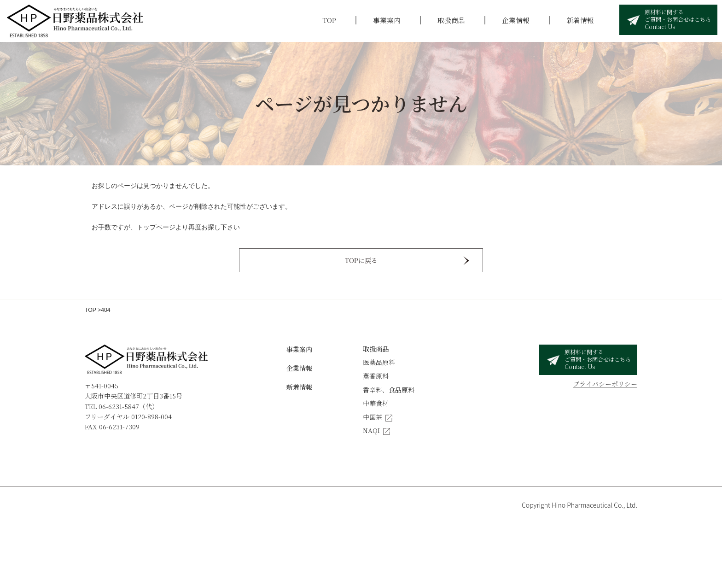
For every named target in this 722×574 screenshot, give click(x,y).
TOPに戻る (361, 260)
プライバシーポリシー (605, 383)
